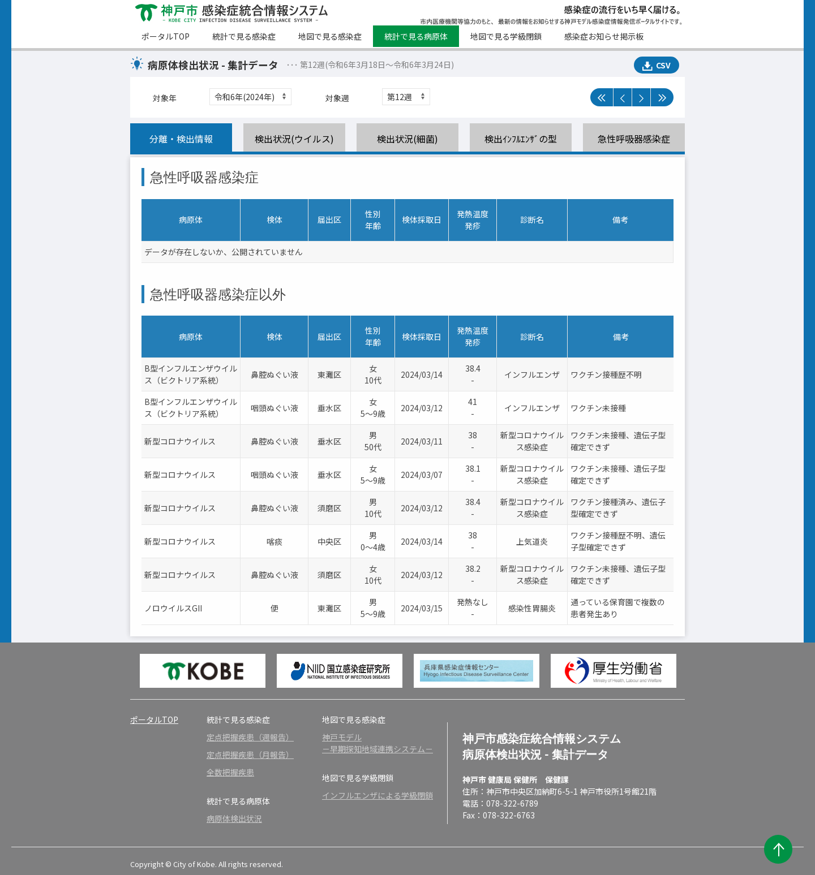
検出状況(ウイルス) (294, 138)
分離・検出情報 (181, 138)
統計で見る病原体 (416, 36)
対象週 (337, 98)
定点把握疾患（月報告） (250, 754)
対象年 (165, 98)
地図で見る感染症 (330, 36)
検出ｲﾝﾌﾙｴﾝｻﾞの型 (520, 138)
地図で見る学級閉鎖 (506, 36)
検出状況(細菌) (407, 138)
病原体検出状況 (234, 818)
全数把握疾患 (230, 772)
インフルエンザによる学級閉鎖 (377, 795)
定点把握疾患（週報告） (250, 737)
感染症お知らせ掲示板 (604, 36)
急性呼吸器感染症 (634, 138)
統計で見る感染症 (244, 36)
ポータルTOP (165, 36)
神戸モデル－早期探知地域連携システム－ (377, 743)
